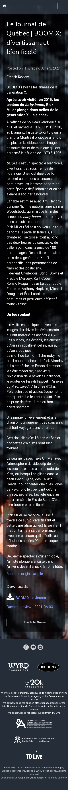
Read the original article (25, 574)
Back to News (35, 622)
